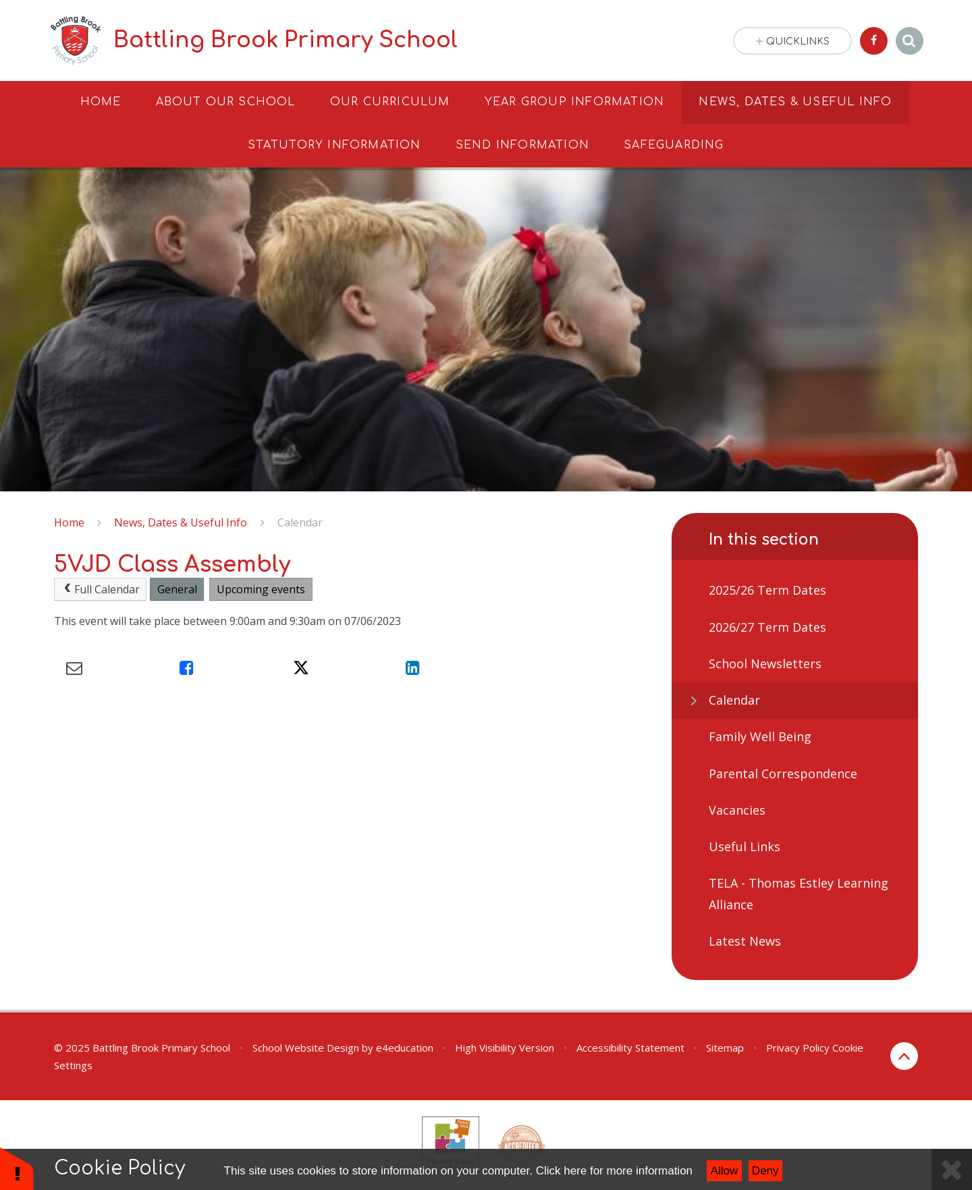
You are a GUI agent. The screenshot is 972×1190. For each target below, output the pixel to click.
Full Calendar (100, 589)
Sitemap (725, 1047)
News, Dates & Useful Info (180, 522)
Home (69, 522)
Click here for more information (614, 1170)
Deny (765, 1170)
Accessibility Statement (630, 1047)
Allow (724, 1170)
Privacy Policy (798, 1047)
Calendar (300, 522)
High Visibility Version (504, 1047)
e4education (404, 1047)
